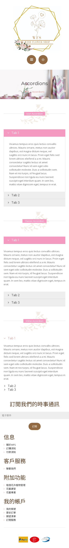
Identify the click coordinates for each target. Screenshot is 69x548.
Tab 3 (15, 202)
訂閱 (34, 426)
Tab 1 (15, 133)
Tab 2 (15, 195)
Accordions (38, 91)
